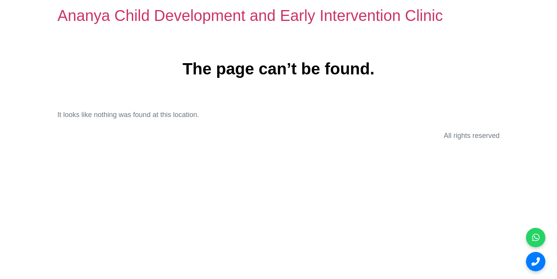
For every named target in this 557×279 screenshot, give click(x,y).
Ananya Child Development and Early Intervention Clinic (250, 15)
